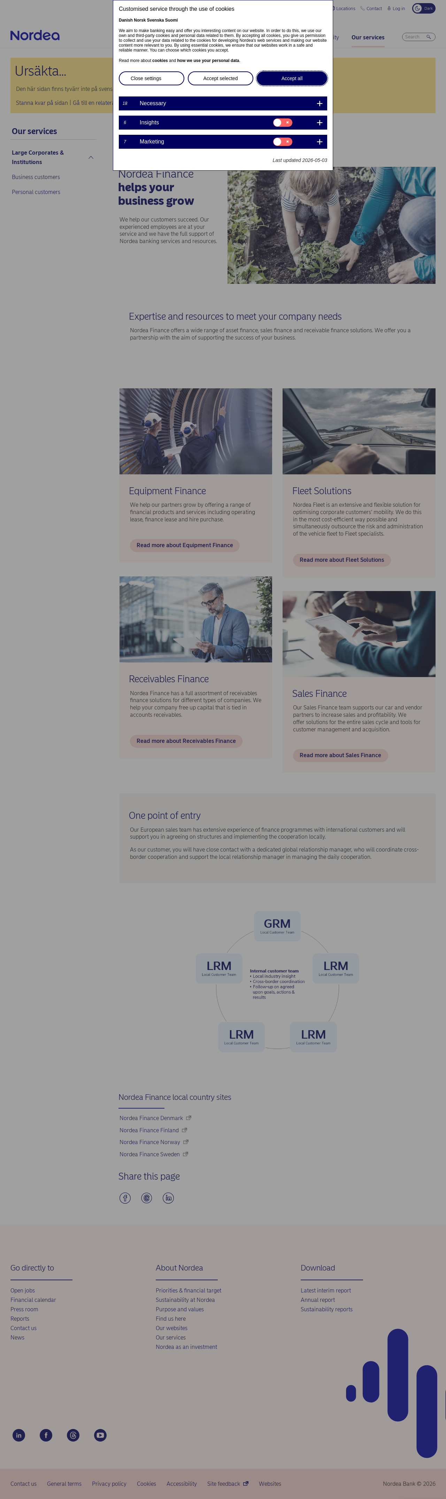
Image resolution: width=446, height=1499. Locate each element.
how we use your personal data (208, 60)
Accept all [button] (292, 78)
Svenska (155, 20)
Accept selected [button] (220, 78)
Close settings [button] (146, 78)
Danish (126, 20)
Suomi (171, 20)
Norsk (140, 20)
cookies (160, 60)
